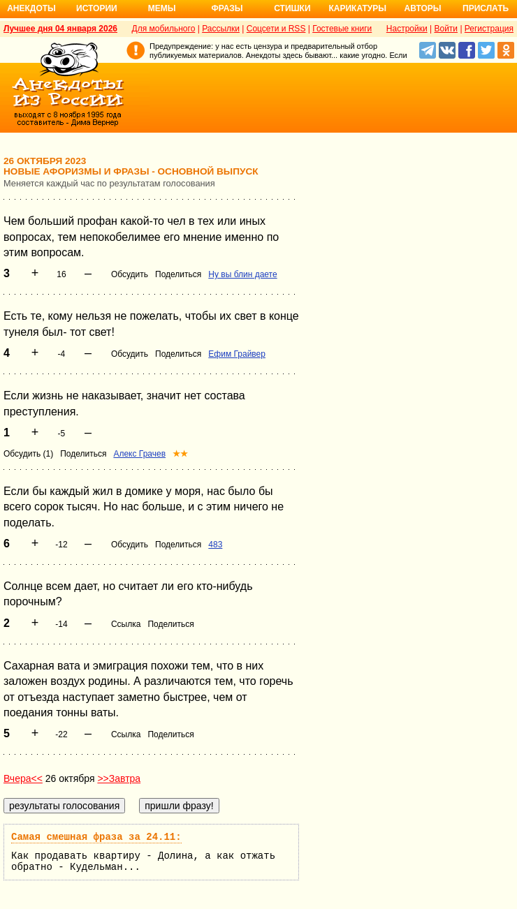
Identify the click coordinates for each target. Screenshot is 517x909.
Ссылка (125, 624)
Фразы (226, 8)
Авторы (423, 8)
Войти (446, 29)
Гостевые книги (342, 29)
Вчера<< (23, 778)
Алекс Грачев (139, 454)
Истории (96, 8)
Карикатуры (357, 8)
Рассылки (221, 29)
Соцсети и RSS (276, 29)
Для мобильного (164, 29)
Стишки (292, 8)
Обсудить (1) (28, 454)
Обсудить (129, 274)
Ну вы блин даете (242, 274)
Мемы (162, 8)
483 (215, 544)
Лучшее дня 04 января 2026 (60, 29)
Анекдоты (31, 8)
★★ (180, 454)
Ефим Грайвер (236, 354)
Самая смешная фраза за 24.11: (96, 837)
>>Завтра (118, 778)
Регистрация (489, 29)
